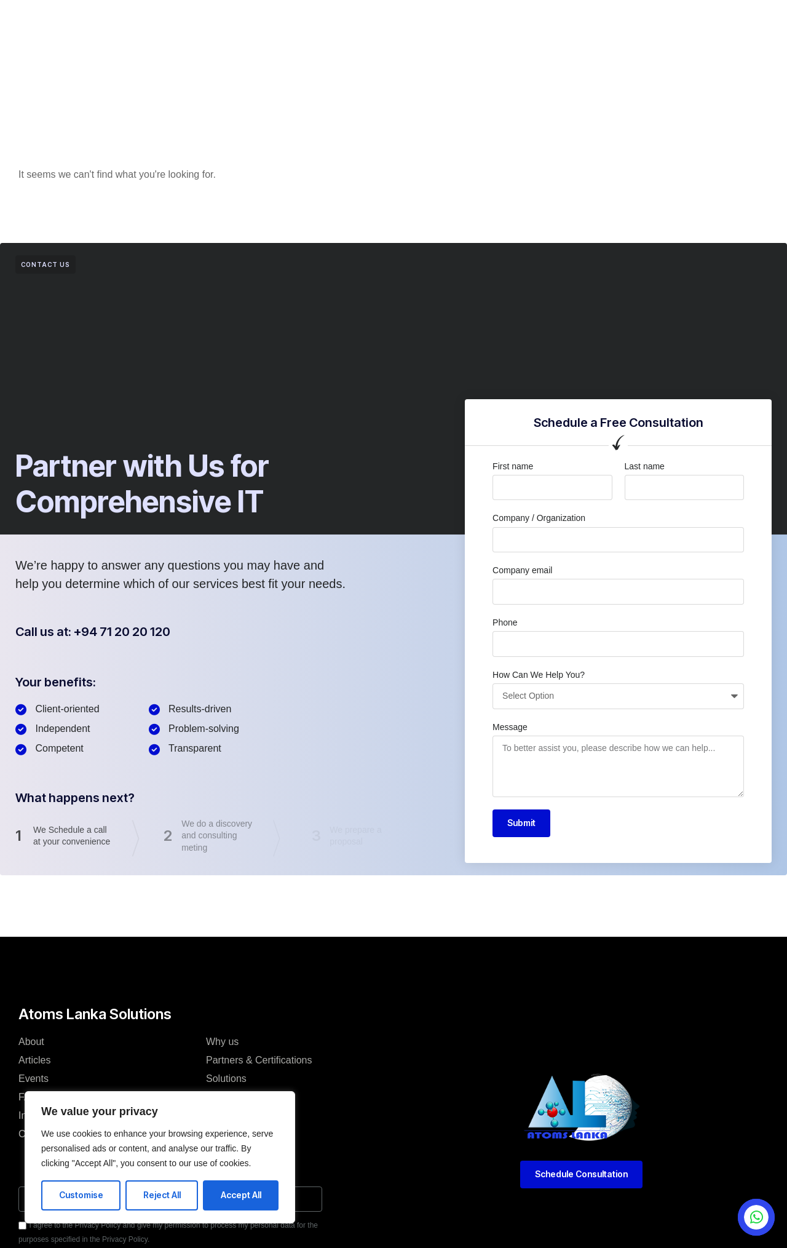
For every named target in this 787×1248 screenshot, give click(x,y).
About (256, 27)
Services (364, 27)
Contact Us (479, 27)
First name (512, 466)
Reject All (162, 1195)
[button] (640, 22)
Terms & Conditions (248, 1134)
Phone (504, 622)
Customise (81, 1195)
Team (218, 1097)
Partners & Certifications (259, 1060)
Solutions (226, 1078)
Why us (222, 1041)
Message (510, 727)
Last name (645, 466)
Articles (307, 27)
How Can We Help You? (538, 675)
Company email (522, 570)
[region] (160, 1157)
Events (419, 27)
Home (209, 27)
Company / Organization (538, 518)
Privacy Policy (236, 1115)
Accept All (241, 1195)
